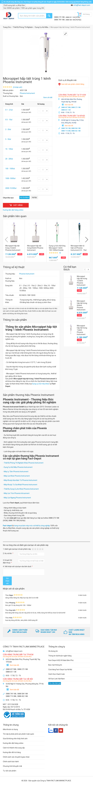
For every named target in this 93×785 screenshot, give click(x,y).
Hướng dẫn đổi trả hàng (12, 752)
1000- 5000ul (10, 178)
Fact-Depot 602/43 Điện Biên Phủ (61, 660)
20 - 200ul (9, 159)
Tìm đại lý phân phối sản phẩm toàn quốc (18, 734)
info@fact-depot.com (82, 5)
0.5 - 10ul (8, 120)
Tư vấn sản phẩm (9, 771)
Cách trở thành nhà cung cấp (14, 748)
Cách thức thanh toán (56, 674)
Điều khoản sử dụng (10, 729)
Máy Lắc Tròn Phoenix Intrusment (16, 493)
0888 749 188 (59, 20)
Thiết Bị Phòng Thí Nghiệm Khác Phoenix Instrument (23, 463)
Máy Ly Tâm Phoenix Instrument (16, 471)
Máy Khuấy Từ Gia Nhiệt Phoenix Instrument (20, 485)
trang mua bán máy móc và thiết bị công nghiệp (32, 526)
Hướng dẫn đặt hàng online (13, 743)
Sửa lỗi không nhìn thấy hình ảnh (15, 739)
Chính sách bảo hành (11, 762)
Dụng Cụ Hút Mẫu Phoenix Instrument (18, 467)
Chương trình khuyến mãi (12, 766)
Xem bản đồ (69, 105)
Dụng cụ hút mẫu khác (40, 384)
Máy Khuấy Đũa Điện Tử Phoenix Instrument (20, 480)
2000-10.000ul (10, 188)
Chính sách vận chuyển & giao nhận (16, 757)
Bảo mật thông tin (55, 665)
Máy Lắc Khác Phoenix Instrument (17, 476)
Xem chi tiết (47, 97)
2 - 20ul (8, 129)
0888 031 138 (70, 17)
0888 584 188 (70, 20)
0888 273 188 (59, 17)
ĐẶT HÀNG (16, 205)
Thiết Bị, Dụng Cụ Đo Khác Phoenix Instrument (21, 489)
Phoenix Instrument (26, 274)
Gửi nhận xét (7, 580)
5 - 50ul (8, 139)
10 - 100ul (9, 149)
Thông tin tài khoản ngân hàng (59, 656)
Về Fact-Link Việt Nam (56, 679)
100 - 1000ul (10, 169)
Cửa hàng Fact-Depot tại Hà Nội (60, 669)
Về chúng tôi (53, 651)
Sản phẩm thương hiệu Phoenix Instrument (28, 394)
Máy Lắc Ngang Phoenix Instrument (17, 498)
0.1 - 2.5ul (9, 110)
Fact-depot (7, 526)
